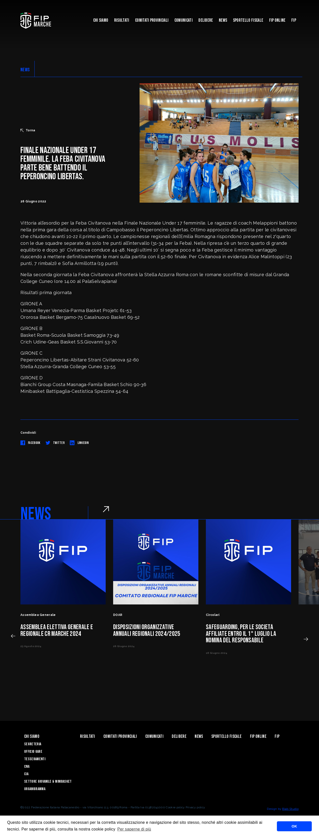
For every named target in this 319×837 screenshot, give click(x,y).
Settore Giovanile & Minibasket (48, 781)
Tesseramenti (34, 759)
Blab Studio (290, 809)
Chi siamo (100, 20)
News (223, 20)
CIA (26, 774)
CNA (26, 766)
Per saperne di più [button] (134, 829)
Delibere (205, 20)
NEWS (25, 70)
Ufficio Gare (33, 751)
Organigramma (34, 789)
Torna (27, 130)
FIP (293, 20)
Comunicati (183, 20)
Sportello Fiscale (248, 20)
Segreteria (32, 744)
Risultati (121, 20)
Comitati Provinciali (151, 20)
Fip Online (277, 20)
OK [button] (294, 826)
